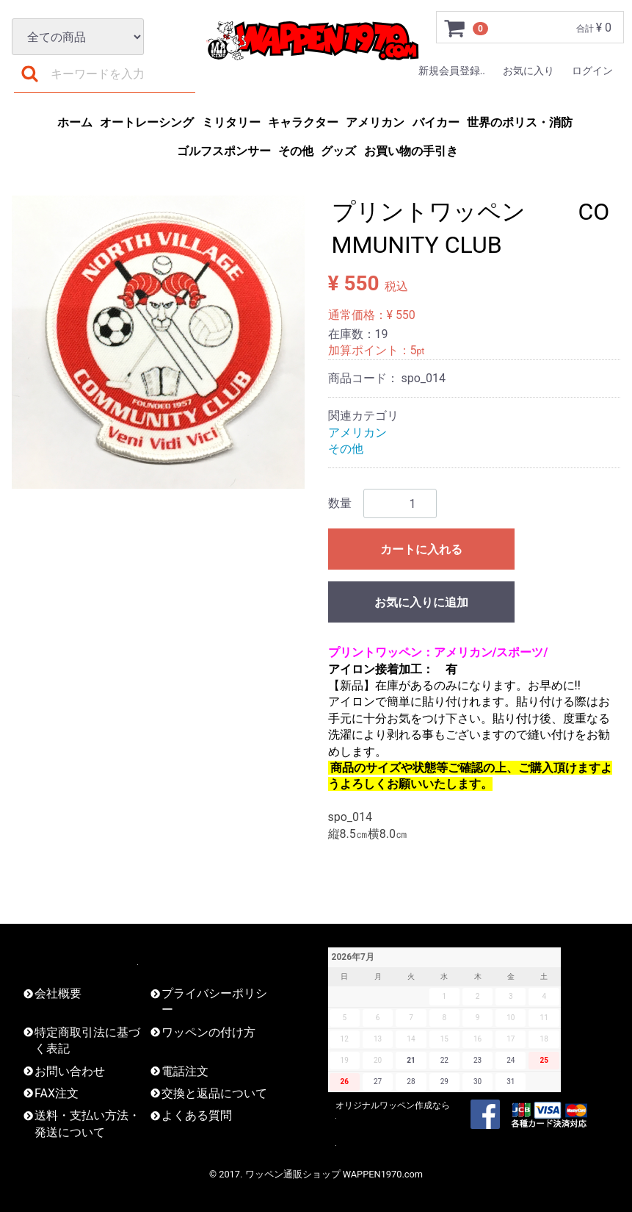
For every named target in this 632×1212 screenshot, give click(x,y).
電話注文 (184, 1071)
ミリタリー (231, 122)
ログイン (592, 70)
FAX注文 (56, 1093)
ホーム (74, 122)
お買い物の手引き (411, 151)
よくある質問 (196, 1115)
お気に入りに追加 (421, 602)
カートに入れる (421, 549)
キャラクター (303, 122)
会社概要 (57, 993)
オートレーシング (147, 122)
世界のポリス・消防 (520, 122)
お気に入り (528, 70)
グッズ (338, 151)
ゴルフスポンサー (224, 151)
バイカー (436, 122)
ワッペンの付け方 (208, 1032)
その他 (295, 151)
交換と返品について (214, 1093)
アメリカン (375, 122)
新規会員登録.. (451, 70)
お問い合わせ (69, 1071)
